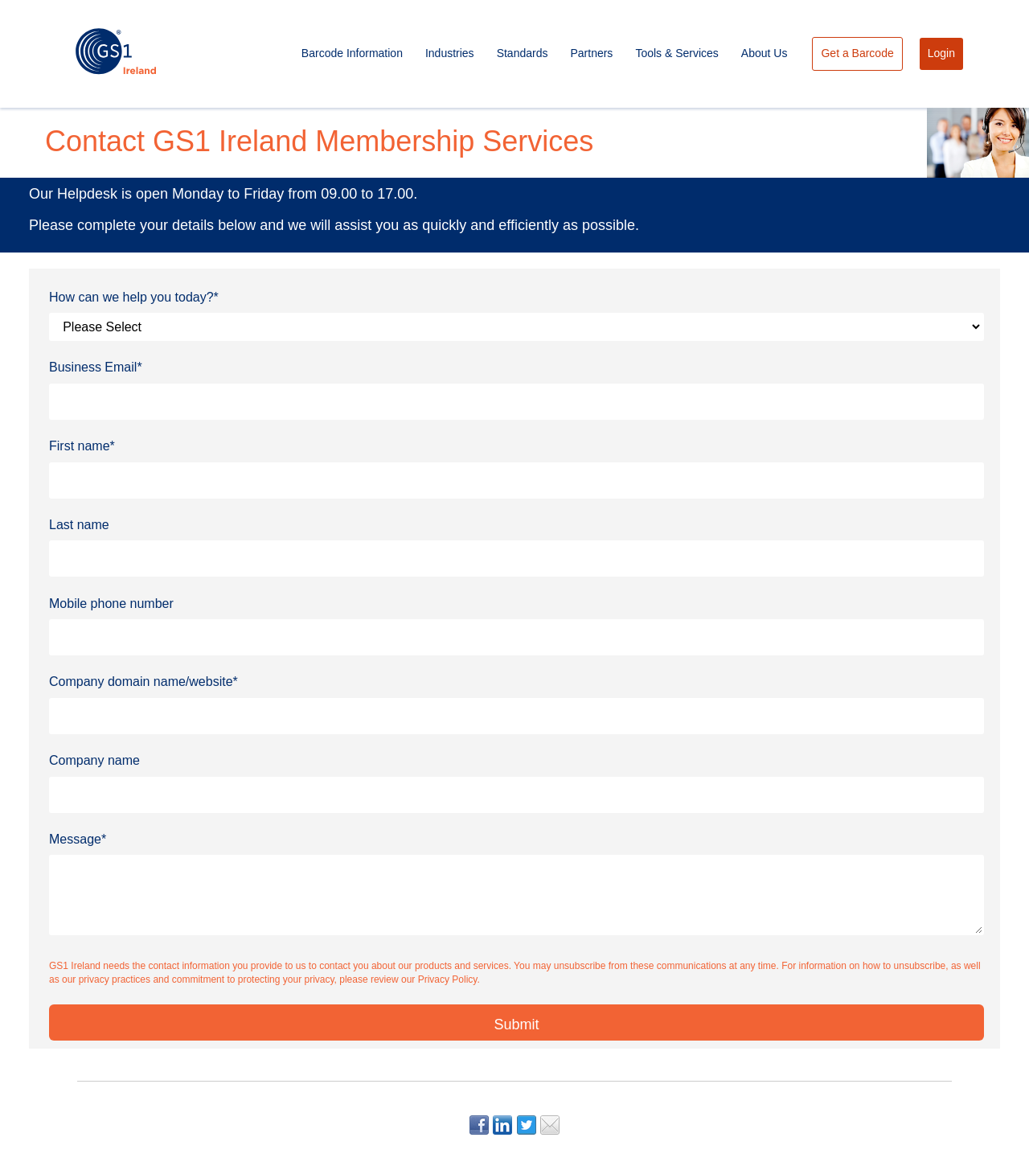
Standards (522, 53)
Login (941, 53)
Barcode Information (352, 53)
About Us (764, 53)
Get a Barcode (857, 53)
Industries (449, 53)
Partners (591, 53)
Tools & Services (676, 53)
